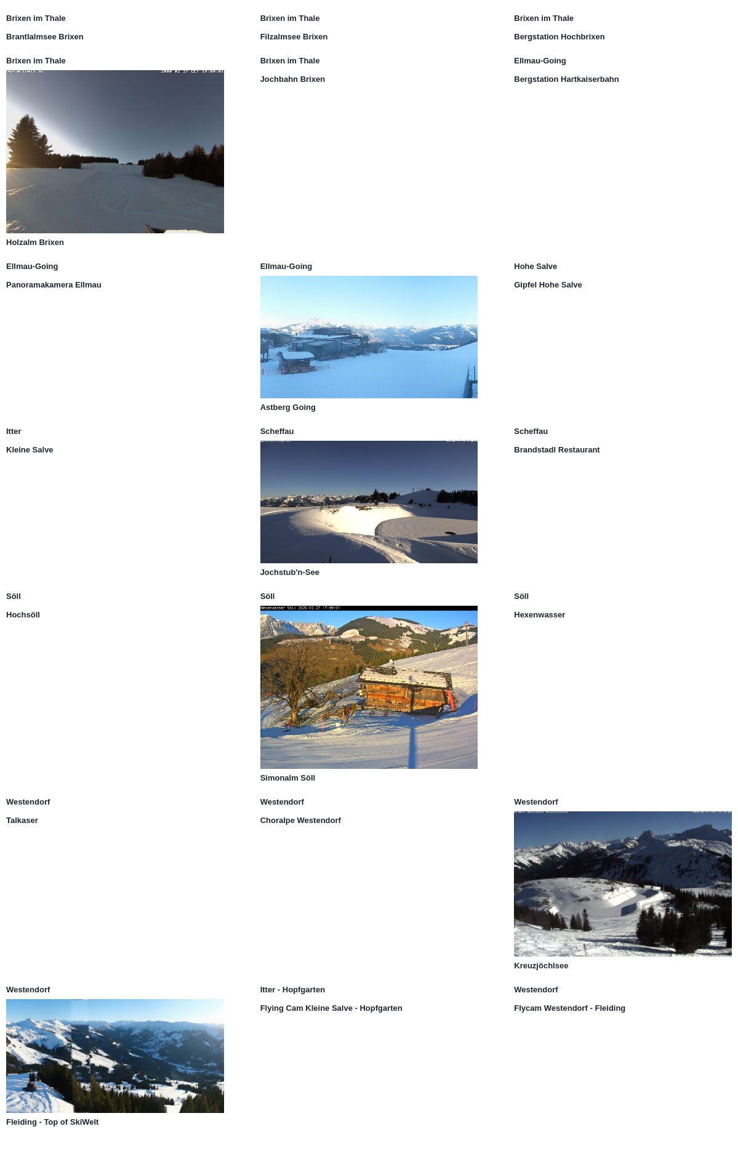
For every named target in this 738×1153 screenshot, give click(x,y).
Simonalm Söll (288, 777)
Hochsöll (23, 614)
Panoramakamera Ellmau (54, 284)
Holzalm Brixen (35, 242)
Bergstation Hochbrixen (559, 36)
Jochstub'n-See (289, 572)
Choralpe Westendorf (300, 820)
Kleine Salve (30, 449)
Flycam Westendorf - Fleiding (569, 1008)
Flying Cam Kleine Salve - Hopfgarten (331, 1008)
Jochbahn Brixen (292, 79)
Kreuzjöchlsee (541, 965)
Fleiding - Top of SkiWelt (52, 1122)
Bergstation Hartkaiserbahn (566, 79)
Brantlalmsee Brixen (45, 36)
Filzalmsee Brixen (294, 36)
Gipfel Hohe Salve (548, 284)
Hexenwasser (539, 614)
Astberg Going (288, 407)
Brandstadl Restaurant (557, 449)
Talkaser (22, 820)
